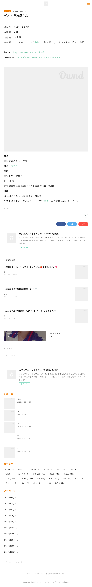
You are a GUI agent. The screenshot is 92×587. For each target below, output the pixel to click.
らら (80, 479)
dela (37, 42)
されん (69, 474)
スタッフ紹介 (56, 484)
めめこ (55, 474)
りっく (11, 484)
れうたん (23, 474)
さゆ (41, 479)
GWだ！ (20, 436)
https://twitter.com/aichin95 (28, 52)
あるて (54, 479)
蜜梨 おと (39, 474)
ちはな (9, 474)
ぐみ (73, 470)
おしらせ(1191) (9, 208)
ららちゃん (22, 412)
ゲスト (25, 484)
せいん (48, 470)
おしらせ (7, 11)
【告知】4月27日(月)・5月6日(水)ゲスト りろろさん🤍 (30, 311)
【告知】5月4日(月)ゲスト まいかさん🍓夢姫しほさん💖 (31, 267)
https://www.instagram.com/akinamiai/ (38, 57)
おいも (35, 470)
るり (61, 470)
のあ (67, 479)
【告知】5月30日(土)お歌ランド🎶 (20, 289)
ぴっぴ (20, 424)
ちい (10, 479)
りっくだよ (22, 400)
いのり (20, 449)
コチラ (14, 166)
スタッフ (39, 484)
